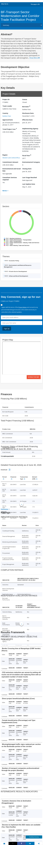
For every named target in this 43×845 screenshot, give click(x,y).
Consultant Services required (9, 179)
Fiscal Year (26, 155)
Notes (4, 191)
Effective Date (27, 120)
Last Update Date (28, 184)
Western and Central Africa (11, 158)
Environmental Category (31, 162)
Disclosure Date (28, 113)
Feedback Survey (34, 837)
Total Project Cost (9, 129)
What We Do (4, 4)
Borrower (26, 106)
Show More (34, 58)
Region (4, 155)
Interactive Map (33, 377)
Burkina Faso (6, 116)
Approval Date (7, 120)
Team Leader (7, 106)
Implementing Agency (30, 129)
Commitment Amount (10, 162)
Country (5, 113)
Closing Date (26, 169)
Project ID (5, 99)
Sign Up (6, 328)
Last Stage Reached (29, 177)
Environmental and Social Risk (11, 170)
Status (24, 99)
